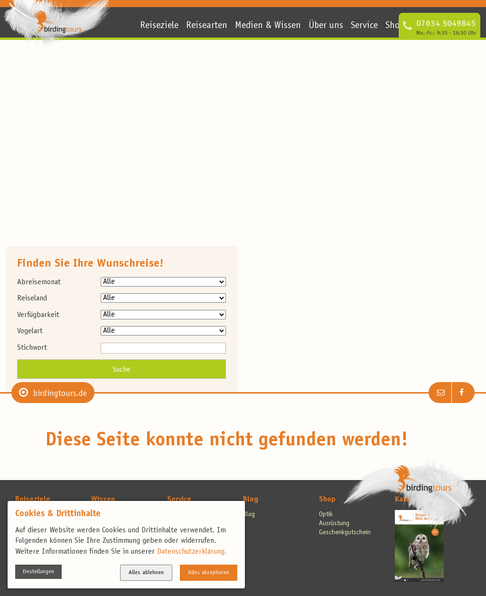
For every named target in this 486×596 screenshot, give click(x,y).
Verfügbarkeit (38, 315)
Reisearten (206, 26)
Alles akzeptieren (208, 573)
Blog (250, 499)
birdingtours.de (60, 394)
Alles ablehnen (146, 573)
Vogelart (30, 331)
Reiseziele (159, 26)
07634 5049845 (446, 24)
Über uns (325, 26)
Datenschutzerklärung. (191, 552)
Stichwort (32, 348)
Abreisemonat (39, 282)
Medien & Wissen (268, 26)
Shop (394, 26)
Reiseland (32, 298)
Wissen (103, 499)
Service (364, 26)
